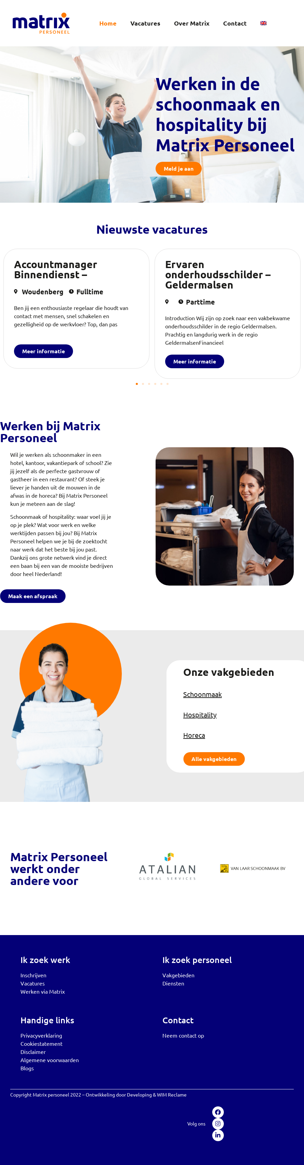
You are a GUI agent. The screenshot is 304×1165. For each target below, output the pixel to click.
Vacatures (145, 23)
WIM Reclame (172, 1094)
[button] (137, 384)
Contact (235, 23)
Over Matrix (191, 23)
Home (108, 23)
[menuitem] (263, 23)
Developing (139, 1094)
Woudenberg (42, 291)
